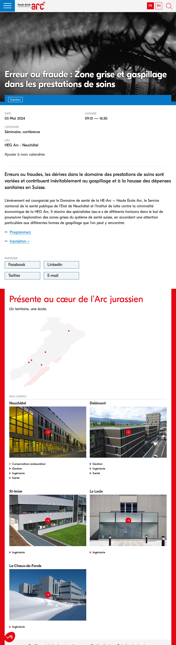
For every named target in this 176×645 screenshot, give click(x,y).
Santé (16, 478)
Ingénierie (18, 473)
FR (150, 6)
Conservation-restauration (29, 464)
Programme (19, 232)
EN (159, 6)
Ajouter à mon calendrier (25, 154)
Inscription (18, 241)
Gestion (17, 468)
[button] (7, 6)
